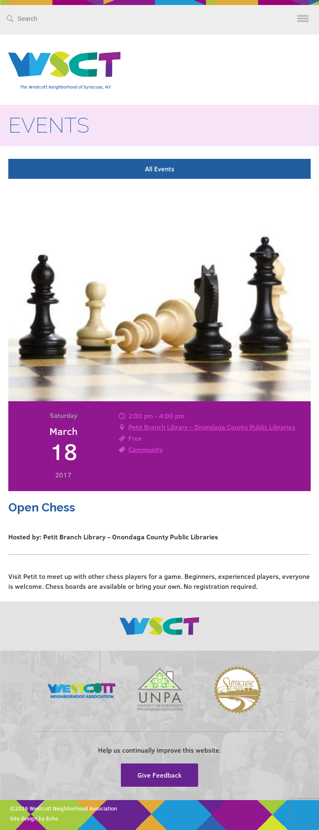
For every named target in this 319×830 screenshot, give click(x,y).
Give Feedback (159, 775)
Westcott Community (64, 64)
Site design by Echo (34, 818)
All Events (159, 168)
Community (145, 449)
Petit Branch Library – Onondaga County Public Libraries (211, 426)
